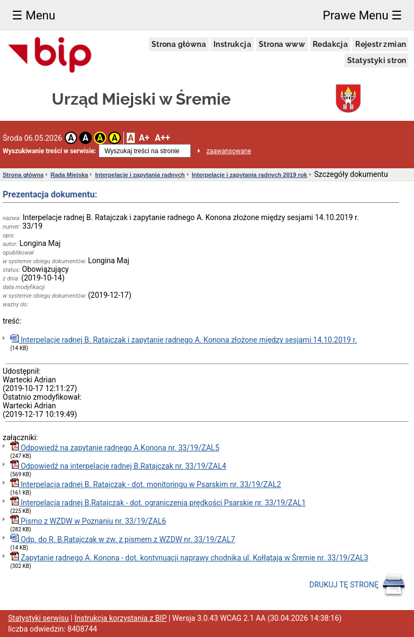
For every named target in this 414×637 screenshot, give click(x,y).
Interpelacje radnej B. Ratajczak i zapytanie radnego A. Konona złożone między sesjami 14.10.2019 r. (183, 339)
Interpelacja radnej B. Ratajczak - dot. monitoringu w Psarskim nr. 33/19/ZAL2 (145, 483)
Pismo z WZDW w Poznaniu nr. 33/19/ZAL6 (88, 520)
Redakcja (330, 44)
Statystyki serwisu (38, 618)
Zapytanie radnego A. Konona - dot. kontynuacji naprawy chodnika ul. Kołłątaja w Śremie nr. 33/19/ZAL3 (189, 557)
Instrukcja (232, 44)
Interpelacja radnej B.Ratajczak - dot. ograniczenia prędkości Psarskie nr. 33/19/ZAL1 (158, 502)
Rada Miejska (69, 175)
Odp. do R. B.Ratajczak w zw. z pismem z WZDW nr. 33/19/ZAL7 (122, 538)
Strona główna (178, 44)
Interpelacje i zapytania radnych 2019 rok (249, 175)
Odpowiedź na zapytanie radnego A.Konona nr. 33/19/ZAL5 (114, 447)
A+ (144, 138)
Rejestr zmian (380, 44)
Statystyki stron (376, 60)
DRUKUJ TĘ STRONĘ (357, 585)
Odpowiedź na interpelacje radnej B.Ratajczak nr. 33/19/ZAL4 (118, 465)
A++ (162, 138)
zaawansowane (228, 151)
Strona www (282, 44)
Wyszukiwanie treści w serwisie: (49, 151)
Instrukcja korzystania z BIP (120, 618)
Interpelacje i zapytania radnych (139, 175)
